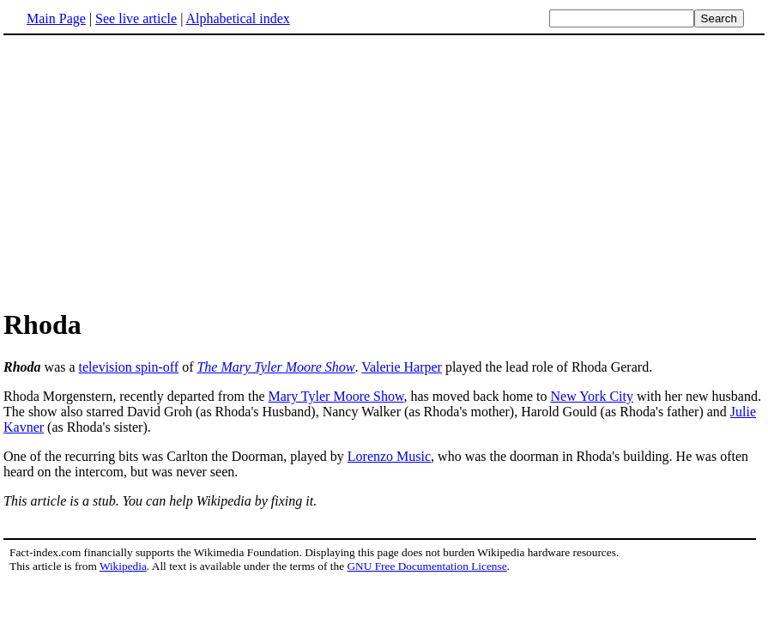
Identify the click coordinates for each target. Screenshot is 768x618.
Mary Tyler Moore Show (336, 396)
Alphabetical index (237, 18)
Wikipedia (123, 566)
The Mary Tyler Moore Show (275, 367)
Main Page (56, 18)
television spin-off (129, 367)
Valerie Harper (401, 367)
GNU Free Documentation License (426, 566)
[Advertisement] (384, 171)
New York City (592, 396)
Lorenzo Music (389, 456)
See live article (136, 18)
